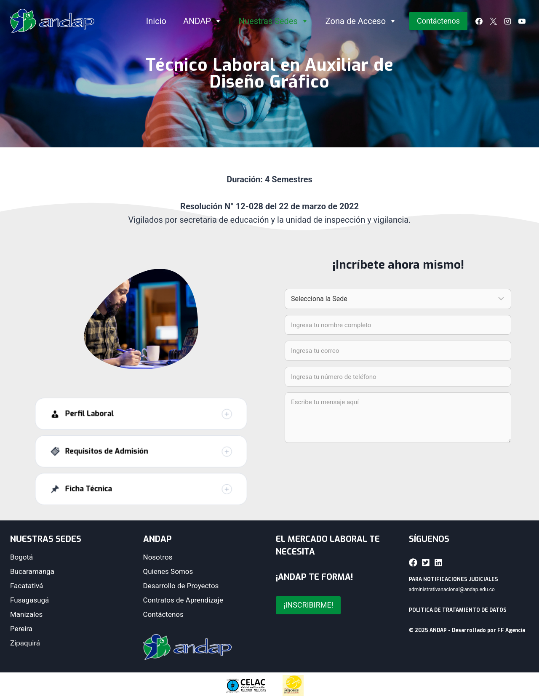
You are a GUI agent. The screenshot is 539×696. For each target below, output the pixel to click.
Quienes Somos (168, 571)
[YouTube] (522, 21)
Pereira (21, 628)
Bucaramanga (32, 571)
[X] (493, 21)
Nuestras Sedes (274, 21)
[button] (141, 426)
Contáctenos (438, 20)
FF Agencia (511, 630)
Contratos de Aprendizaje (183, 600)
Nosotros (158, 557)
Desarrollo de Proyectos (181, 585)
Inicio (156, 21)
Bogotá (21, 557)
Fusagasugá (29, 600)
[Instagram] (507, 21)
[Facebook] (479, 21)
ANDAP (202, 21)
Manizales (26, 614)
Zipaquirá (25, 643)
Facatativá (26, 585)
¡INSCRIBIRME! (308, 604)
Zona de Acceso (361, 21)
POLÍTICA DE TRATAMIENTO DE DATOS (458, 610)
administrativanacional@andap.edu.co (452, 589)
